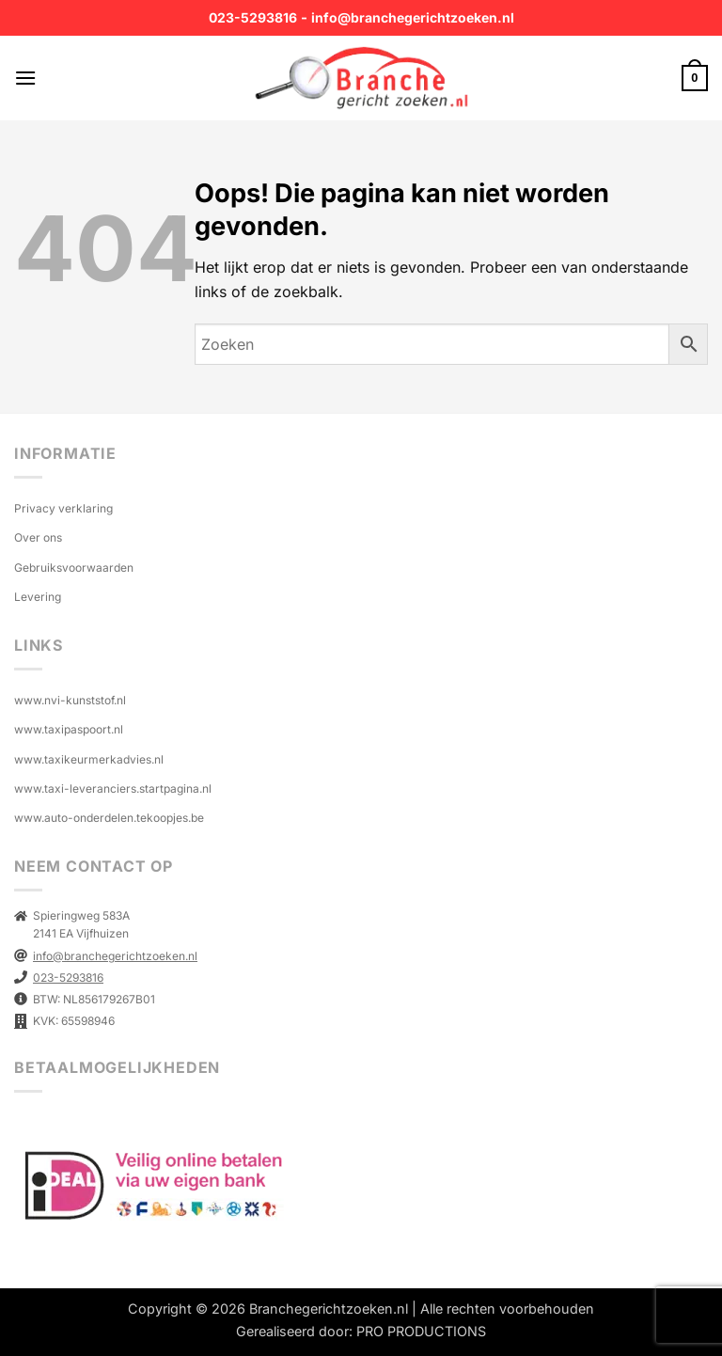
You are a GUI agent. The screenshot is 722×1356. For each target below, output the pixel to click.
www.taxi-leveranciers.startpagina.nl (113, 788)
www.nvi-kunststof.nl (70, 700)
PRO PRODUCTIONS (421, 1331)
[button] (25, 78)
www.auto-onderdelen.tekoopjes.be (109, 818)
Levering (37, 597)
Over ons (38, 537)
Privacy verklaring (63, 508)
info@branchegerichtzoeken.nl (412, 17)
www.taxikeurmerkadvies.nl (89, 759)
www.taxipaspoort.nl (68, 729)
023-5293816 (253, 17)
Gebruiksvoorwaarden (73, 567)
